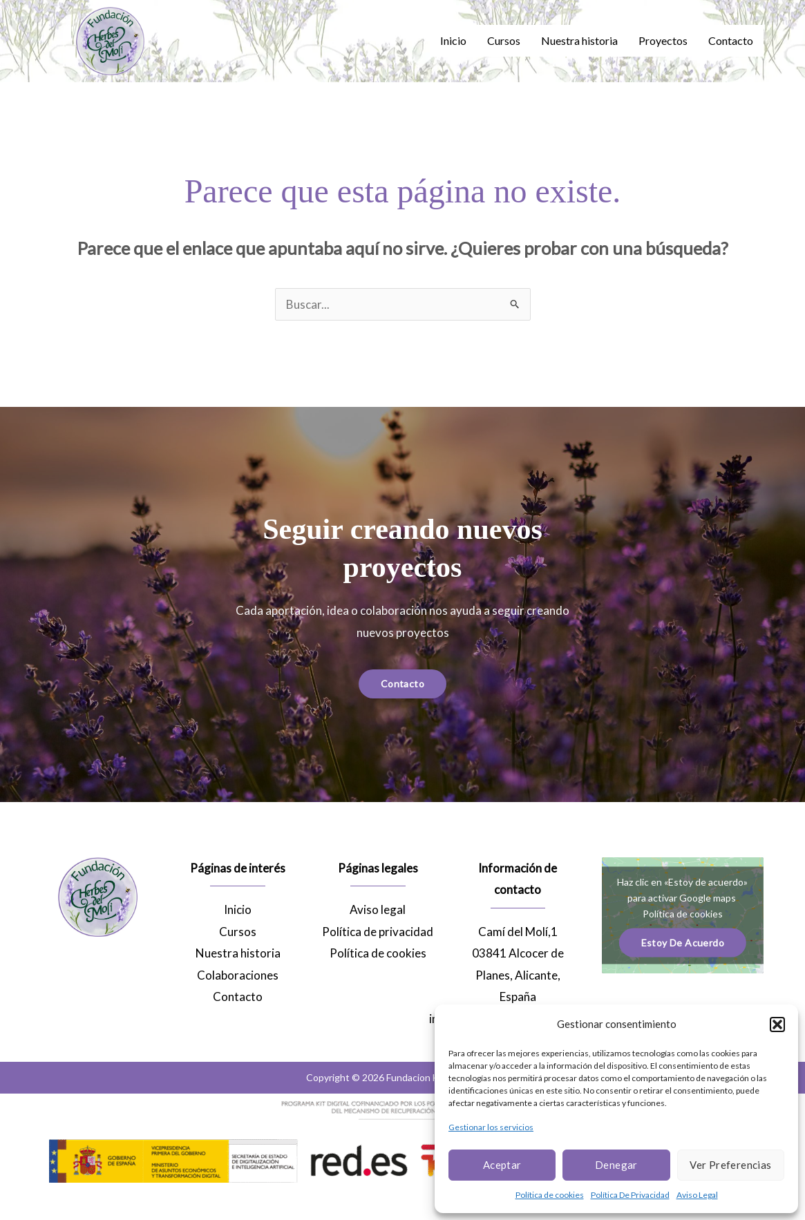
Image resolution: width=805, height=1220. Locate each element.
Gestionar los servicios (490, 1127)
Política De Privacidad (630, 1195)
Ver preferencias (730, 1165)
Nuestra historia (579, 40)
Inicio (453, 40)
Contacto (730, 40)
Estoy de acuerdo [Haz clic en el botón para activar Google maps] (682, 942)
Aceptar (502, 1165)
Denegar (616, 1165)
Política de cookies (549, 1195)
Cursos (503, 40)
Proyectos (663, 40)
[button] (777, 1024)
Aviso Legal (697, 1195)
